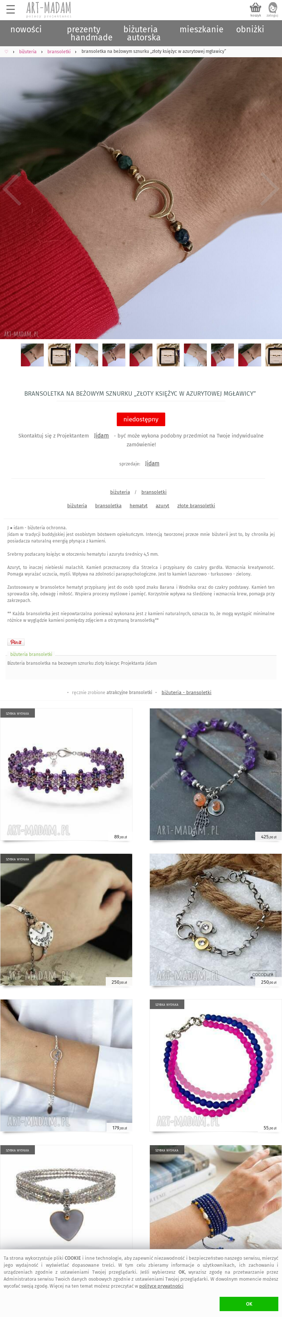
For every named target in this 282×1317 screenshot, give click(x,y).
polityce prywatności (161, 1286)
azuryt (162, 505)
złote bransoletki (196, 505)
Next (270, 189)
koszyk (255, 15)
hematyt (139, 505)
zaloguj (272, 15)
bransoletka (108, 505)
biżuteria (120, 492)
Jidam (101, 435)
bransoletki (154, 492)
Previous (12, 189)
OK (249, 1304)
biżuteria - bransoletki (187, 692)
